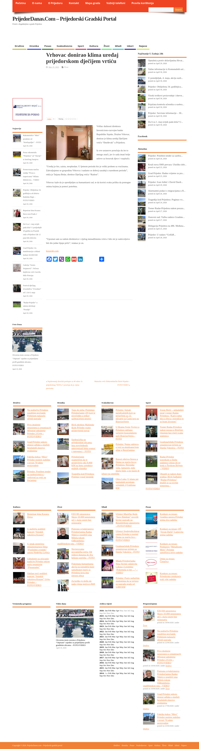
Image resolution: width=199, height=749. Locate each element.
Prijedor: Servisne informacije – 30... (165, 113)
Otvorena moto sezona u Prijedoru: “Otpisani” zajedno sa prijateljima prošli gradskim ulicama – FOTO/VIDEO (73, 642)
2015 (102, 668)
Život (107, 45)
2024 (102, 621)
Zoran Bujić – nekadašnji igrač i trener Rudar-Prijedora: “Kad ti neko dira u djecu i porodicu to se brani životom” (172, 416)
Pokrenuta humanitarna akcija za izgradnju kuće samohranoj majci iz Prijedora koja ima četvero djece (82, 569)
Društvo (19, 45)
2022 (102, 631)
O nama (37, 3)
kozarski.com (52, 251)
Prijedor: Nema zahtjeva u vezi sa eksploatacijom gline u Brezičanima (127, 447)
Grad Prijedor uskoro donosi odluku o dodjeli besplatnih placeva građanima (38, 446)
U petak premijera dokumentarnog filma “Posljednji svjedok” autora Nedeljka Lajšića (38, 548)
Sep (101, 618)
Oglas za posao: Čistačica (167, 560)
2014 (102, 673)
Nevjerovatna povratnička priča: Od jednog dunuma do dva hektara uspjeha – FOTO (83, 553)
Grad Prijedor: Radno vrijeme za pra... (166, 173)
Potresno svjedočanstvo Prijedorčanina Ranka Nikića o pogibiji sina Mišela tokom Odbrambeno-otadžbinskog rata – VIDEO (75, 536)
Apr (117, 610)
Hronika (34, 45)
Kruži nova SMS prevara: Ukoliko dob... (167, 164)
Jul (128, 616)
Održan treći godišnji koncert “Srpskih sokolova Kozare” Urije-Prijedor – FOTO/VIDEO (38, 579)
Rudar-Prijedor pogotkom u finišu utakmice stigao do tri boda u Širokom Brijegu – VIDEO (171, 462)
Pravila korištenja (143, 3)
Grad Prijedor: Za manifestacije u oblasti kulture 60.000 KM (31, 251)
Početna (21, 3)
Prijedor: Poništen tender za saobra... (165, 155)
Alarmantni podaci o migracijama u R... (166, 190)
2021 (102, 636)
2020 (102, 642)
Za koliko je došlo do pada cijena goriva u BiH (83, 582)
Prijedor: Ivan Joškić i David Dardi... (165, 182)
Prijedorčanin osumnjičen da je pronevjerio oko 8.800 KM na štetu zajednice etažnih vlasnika (82, 462)
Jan (106, 610)
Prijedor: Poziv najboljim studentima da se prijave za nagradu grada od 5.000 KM (127, 582)
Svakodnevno (64, 45)
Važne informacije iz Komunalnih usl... (166, 69)
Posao (47, 45)
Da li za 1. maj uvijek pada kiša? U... (165, 122)
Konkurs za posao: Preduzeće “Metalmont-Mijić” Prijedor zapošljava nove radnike (171, 548)
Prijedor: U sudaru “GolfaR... (162, 234)
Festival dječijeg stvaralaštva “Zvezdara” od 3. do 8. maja (32, 289)
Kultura (93, 45)
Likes (51, 119)
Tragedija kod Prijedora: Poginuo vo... (166, 199)
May (121, 616)
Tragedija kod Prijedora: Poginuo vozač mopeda (82, 475)
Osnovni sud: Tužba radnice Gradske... (166, 217)
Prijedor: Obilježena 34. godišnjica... (165, 86)
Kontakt (74, 3)
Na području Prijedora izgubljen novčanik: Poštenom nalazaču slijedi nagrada (37, 414)
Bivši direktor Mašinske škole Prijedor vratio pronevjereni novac (82, 427)
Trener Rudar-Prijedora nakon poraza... (166, 208)
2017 (102, 657)
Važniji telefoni (115, 3)
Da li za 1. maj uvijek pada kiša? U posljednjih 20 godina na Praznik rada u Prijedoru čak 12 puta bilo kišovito (32, 231)
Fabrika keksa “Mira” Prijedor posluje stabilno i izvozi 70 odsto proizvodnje (38, 461)
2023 (102, 626)
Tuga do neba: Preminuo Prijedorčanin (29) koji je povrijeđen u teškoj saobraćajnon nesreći (83, 414)
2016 (102, 663)
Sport (81, 45)
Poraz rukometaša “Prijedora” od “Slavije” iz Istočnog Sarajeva (32, 156)
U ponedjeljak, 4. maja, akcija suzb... (165, 78)
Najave (143, 45)
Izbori (130, 45)
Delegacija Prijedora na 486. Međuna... (166, 225)
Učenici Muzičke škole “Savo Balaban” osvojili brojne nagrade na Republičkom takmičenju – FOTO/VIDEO (127, 520)
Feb (109, 610)
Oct (104, 618)
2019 (102, 647)
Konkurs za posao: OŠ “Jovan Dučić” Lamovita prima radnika (171, 532)
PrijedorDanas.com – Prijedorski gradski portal (64, 19)
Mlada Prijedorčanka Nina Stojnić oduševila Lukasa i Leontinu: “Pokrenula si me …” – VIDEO (127, 566)
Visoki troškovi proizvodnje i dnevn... (166, 95)
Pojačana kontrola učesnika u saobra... (166, 104)
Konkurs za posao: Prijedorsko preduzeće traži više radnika (170, 576)
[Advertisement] (126, 35)
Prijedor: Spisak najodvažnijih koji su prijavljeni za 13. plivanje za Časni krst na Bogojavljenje (127, 416)
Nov (108, 618)
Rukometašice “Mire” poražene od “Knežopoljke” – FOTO (32, 138)
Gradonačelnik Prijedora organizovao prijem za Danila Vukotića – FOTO (172, 444)
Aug (132, 616)
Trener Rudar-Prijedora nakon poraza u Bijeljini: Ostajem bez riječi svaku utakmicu (171, 431)
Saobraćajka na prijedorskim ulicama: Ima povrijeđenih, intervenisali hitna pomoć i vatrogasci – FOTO (83, 445)
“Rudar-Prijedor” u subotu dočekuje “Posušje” (30, 306)
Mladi (118, 45)
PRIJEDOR (31, 621)
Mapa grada (92, 3)
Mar (114, 610)
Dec (112, 618)
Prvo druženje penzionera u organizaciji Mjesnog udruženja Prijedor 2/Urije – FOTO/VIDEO (39, 430)
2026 (102, 610)
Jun (125, 616)
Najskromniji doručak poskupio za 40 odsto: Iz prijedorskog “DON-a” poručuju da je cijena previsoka (64, 384)
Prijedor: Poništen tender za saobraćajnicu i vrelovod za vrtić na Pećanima (39, 476)
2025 (102, 616)
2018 (102, 652)
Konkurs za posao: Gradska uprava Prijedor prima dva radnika (171, 517)
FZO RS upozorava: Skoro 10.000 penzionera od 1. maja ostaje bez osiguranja (83, 518)
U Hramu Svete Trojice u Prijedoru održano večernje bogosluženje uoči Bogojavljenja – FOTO (127, 433)
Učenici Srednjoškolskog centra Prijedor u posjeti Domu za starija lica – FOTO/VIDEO (127, 535)
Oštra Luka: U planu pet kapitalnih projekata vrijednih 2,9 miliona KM (127, 483)
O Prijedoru (55, 3)
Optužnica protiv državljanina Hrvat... (166, 60)
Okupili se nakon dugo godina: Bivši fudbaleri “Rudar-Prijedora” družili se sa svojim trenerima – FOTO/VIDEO (164, 481)
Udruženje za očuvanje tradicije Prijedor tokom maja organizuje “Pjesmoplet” (38, 563)
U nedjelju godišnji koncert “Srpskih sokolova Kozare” (36, 532)
